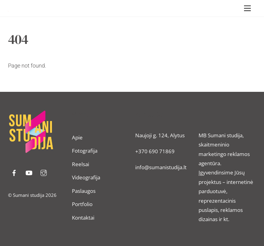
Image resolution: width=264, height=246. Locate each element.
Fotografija (84, 150)
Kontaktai (83, 217)
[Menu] (247, 8)
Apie (77, 137)
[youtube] (29, 172)
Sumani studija (28, 195)
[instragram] (43, 172)
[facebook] (14, 172)
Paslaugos (84, 190)
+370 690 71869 (155, 151)
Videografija (86, 177)
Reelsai (80, 164)
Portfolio (82, 204)
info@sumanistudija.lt (161, 167)
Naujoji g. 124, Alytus (160, 135)
